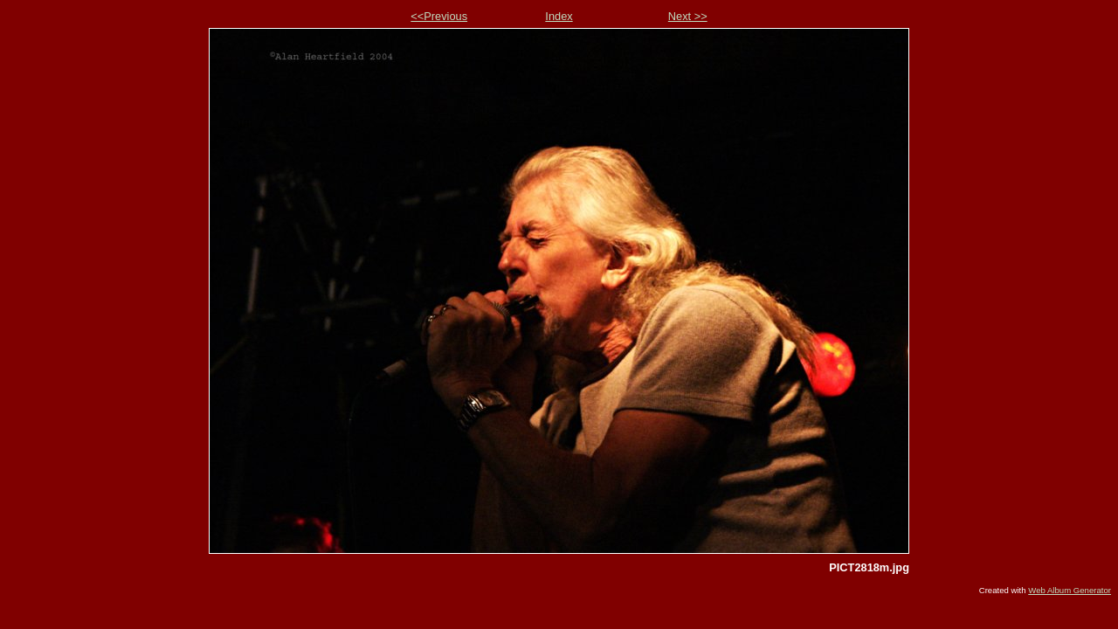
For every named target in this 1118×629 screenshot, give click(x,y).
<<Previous (439, 16)
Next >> (687, 16)
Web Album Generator (1069, 590)
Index (558, 16)
